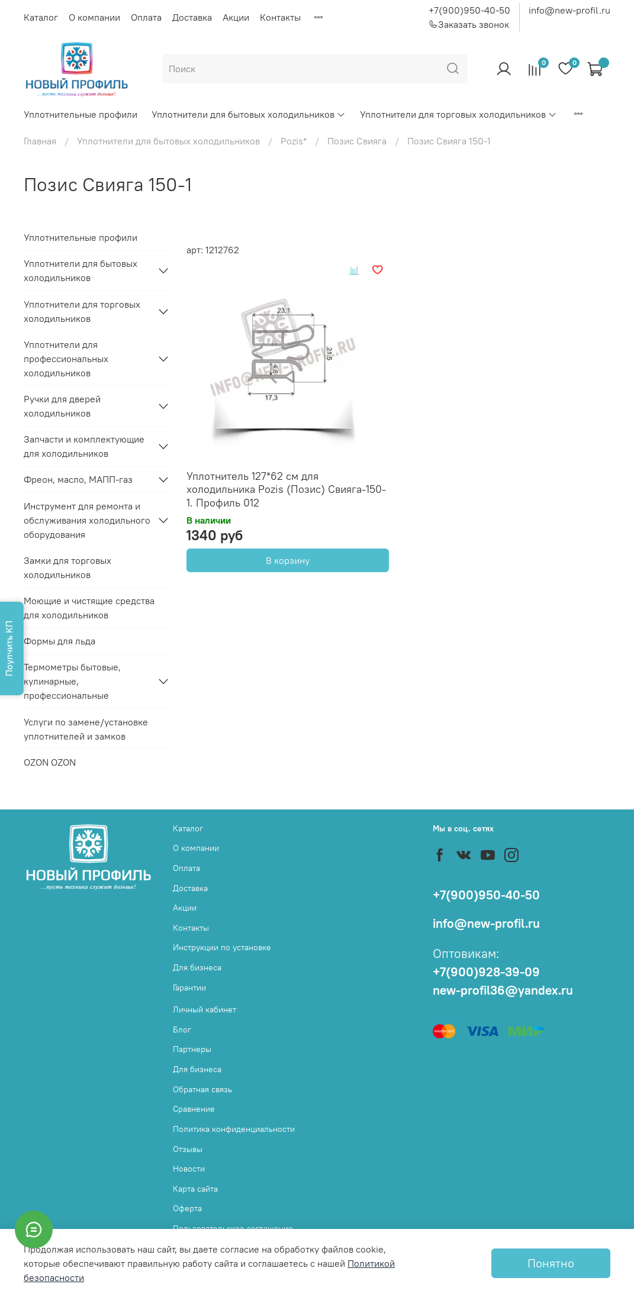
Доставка (192, 17)
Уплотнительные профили (80, 114)
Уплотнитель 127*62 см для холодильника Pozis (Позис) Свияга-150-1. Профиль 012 (286, 489)
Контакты (280, 17)
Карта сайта (195, 1188)
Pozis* (294, 141)
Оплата (146, 17)
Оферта (187, 1208)
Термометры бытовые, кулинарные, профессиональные (72, 681)
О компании (94, 17)
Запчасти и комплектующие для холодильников (84, 446)
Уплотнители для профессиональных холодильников (66, 358)
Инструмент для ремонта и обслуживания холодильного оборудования (87, 520)
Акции (236, 17)
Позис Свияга (357, 141)
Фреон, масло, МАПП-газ (78, 479)
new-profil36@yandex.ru (503, 990)
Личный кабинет (204, 1009)
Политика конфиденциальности (234, 1129)
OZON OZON (50, 762)
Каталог (41, 17)
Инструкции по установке (222, 947)
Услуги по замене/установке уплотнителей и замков (86, 729)
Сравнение (194, 1109)
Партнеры (192, 1049)
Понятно (550, 1263)
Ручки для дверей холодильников (62, 406)
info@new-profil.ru (569, 10)
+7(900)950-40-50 (469, 10)
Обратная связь (202, 1089)
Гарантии (189, 987)
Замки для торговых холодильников (67, 567)
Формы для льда (59, 641)
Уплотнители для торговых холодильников (458, 114)
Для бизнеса (197, 967)
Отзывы (187, 1149)
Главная (40, 141)
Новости (189, 1168)
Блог (182, 1029)
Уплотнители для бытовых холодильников (249, 114)
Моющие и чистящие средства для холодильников (89, 608)
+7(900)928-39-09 (486, 972)
